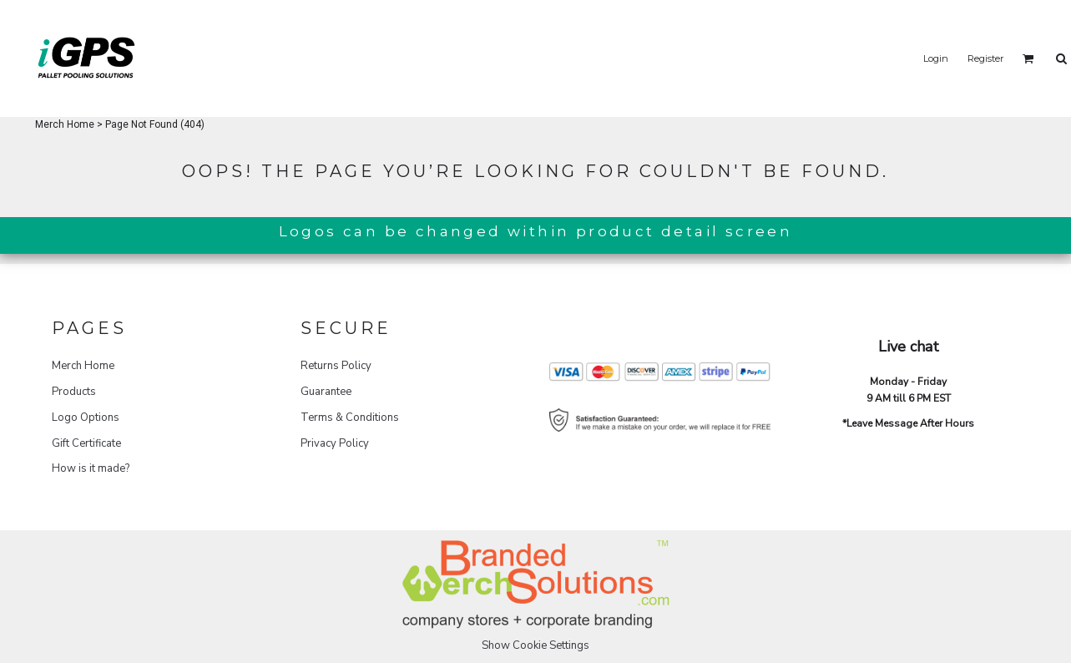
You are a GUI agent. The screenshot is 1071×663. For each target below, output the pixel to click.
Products (74, 391)
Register (985, 58)
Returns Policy (336, 365)
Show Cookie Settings (535, 645)
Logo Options (85, 417)
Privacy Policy (335, 443)
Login (935, 58)
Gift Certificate (86, 443)
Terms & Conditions (350, 417)
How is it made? (90, 468)
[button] (1028, 58)
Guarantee (326, 391)
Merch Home (64, 124)
